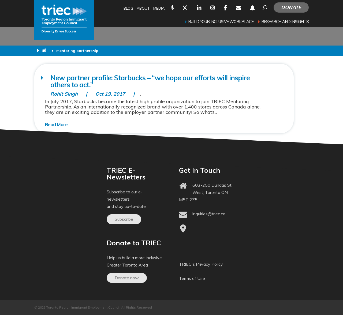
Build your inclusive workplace (220, 22)
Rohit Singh (64, 94)
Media (159, 9)
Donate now (127, 277)
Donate (291, 7)
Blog (128, 9)
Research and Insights (285, 22)
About (143, 9)
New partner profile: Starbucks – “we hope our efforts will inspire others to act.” (150, 81)
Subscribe (124, 219)
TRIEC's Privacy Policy (201, 264)
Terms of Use (192, 278)
